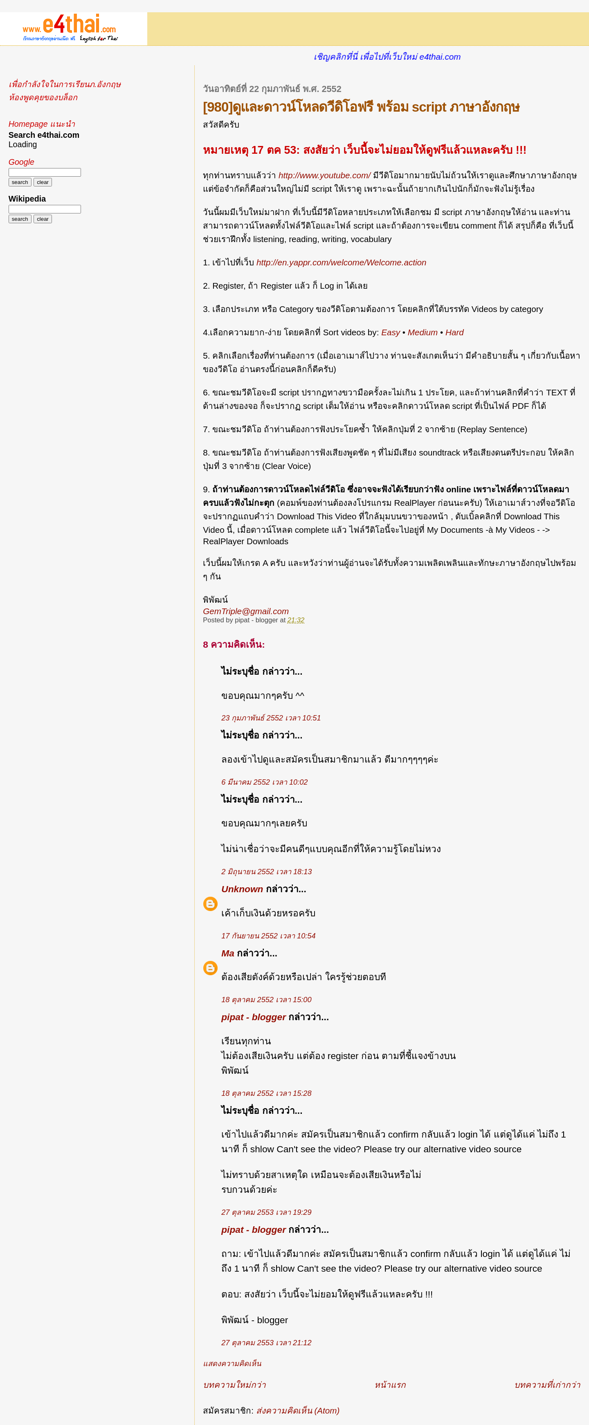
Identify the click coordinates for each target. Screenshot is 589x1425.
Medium (423, 332)
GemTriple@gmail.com (246, 611)
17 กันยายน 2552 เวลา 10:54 (268, 936)
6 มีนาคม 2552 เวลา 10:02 (264, 782)
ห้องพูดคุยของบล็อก (43, 97)
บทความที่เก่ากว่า (547, 1384)
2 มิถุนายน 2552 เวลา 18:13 (266, 872)
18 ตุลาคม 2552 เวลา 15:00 (266, 1000)
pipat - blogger (253, 1017)
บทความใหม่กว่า (234, 1384)
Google (21, 161)
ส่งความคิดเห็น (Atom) (298, 1410)
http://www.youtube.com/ (325, 175)
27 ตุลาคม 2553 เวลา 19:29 (266, 1212)
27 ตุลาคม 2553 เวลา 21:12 (266, 1343)
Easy (390, 332)
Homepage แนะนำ (42, 123)
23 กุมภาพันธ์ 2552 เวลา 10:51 (271, 718)
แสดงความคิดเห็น (232, 1364)
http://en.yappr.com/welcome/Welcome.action (341, 262)
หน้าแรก (390, 1384)
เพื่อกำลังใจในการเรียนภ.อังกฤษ (65, 84)
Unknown (242, 889)
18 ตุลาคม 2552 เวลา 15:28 (266, 1093)
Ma (227, 953)
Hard (454, 332)
